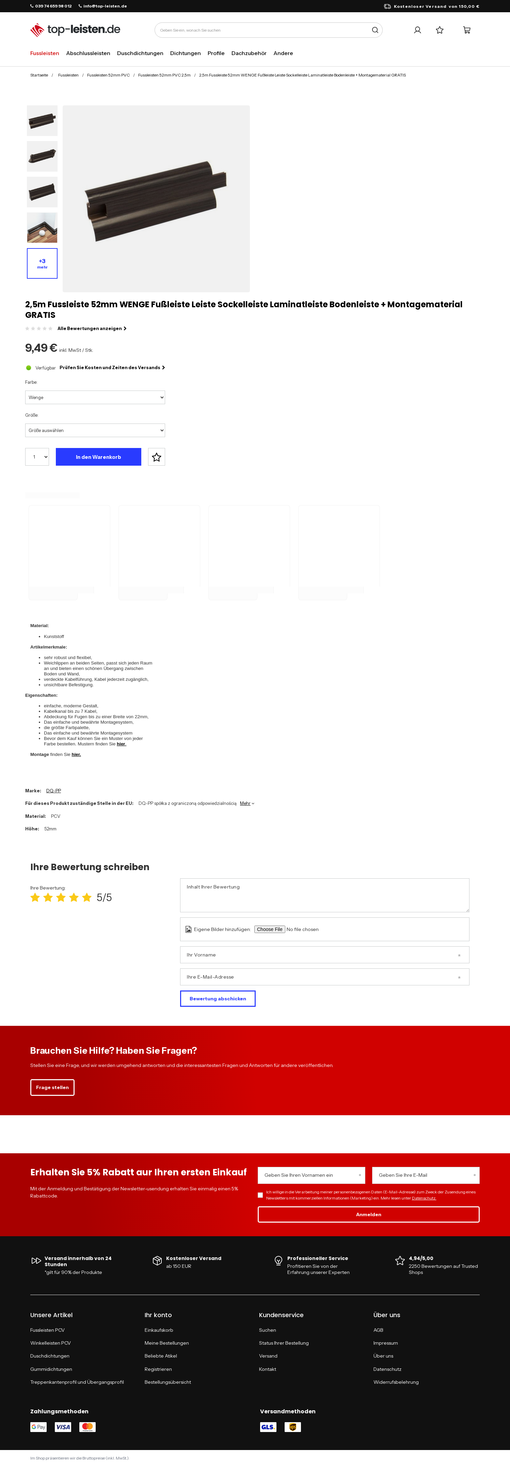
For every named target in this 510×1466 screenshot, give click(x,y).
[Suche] (375, 30)
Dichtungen (185, 53)
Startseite (39, 74)
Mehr (245, 803)
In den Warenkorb (98, 457)
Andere (283, 53)
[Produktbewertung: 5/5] (87, 897)
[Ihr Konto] (417, 30)
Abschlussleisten (88, 53)
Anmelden (368, 1214)
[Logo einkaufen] (75, 30)
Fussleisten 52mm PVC (108, 74)
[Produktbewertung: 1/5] (35, 897)
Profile (216, 53)
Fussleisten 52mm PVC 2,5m (164, 74)
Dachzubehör (249, 53)
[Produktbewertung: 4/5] (74, 897)
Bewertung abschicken (218, 999)
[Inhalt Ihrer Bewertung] (324, 895)
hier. (76, 754)
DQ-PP (53, 790)
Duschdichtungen (140, 53)
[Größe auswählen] (95, 430)
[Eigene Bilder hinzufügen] (312, 929)
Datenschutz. (424, 1198)
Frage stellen (52, 1087)
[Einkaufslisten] (439, 30)
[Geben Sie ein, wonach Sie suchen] (269, 30)
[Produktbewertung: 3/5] (61, 897)
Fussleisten (44, 53)
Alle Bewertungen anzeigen (92, 328)
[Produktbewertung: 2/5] (48, 897)
